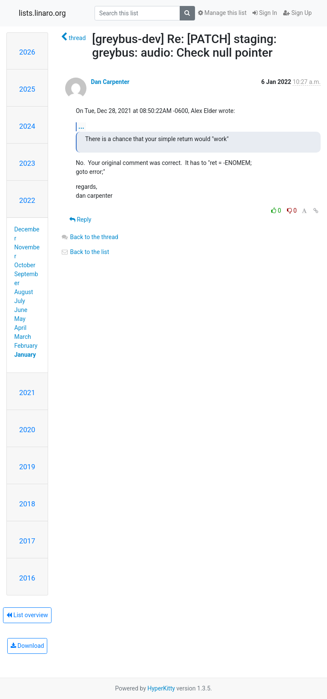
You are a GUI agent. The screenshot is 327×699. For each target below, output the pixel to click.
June (21, 309)
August (23, 292)
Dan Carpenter (110, 81)
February (25, 345)
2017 (27, 541)
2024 (27, 126)
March (23, 336)
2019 (27, 466)
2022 (27, 200)
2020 (27, 429)
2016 (27, 578)
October (24, 265)
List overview (27, 615)
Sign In (264, 12)
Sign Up (297, 12)
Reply (80, 219)
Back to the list (85, 251)
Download (27, 645)
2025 (27, 89)
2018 (27, 504)
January (25, 354)
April (20, 327)
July (19, 301)
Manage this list (222, 12)
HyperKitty (161, 688)
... (81, 126)
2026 (27, 52)
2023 (27, 163)
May (20, 318)
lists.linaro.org (42, 13)
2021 (27, 392)
